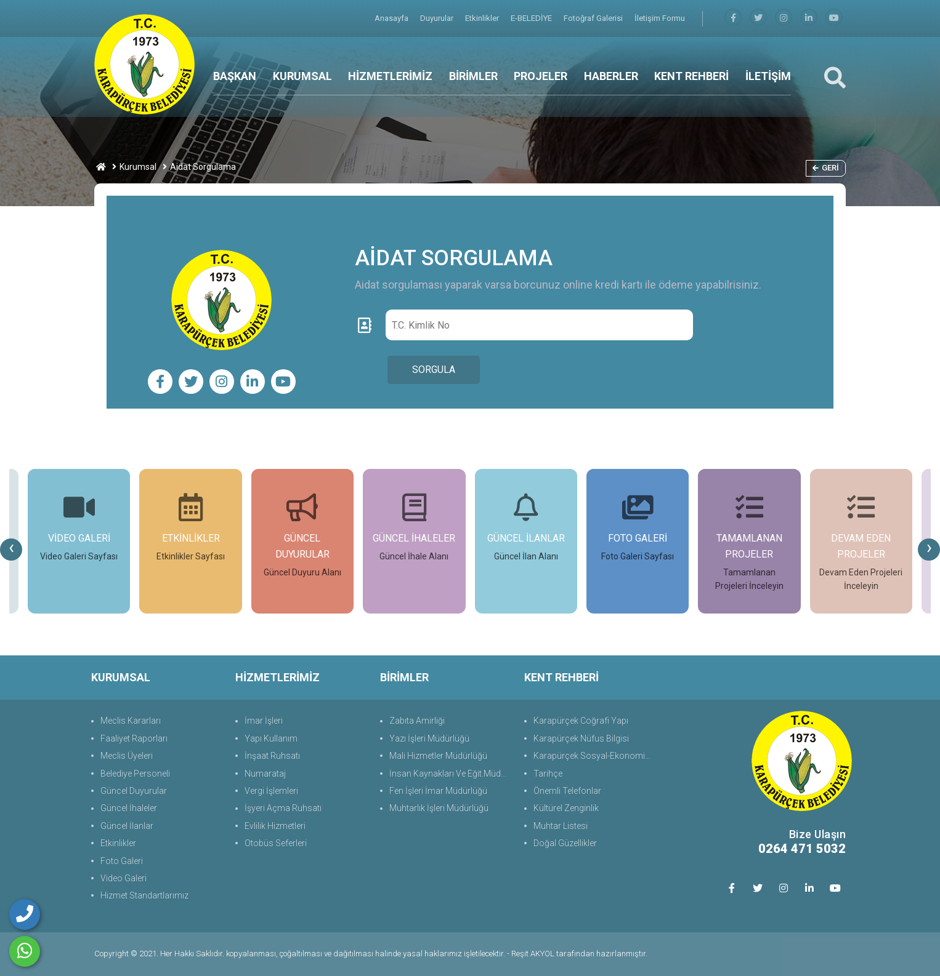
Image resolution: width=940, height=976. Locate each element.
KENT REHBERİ (691, 76)
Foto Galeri (121, 861)
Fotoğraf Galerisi (594, 18)
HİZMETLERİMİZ (390, 76)
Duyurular (437, 18)
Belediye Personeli (135, 773)
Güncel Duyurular (133, 791)
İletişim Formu (659, 18)
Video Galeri (123, 878)
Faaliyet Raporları (134, 738)
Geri (825, 167)
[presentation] (11, 549)
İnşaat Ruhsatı (272, 756)
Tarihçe (547, 773)
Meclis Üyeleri (126, 756)
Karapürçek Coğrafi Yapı (580, 721)
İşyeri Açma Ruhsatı (283, 808)
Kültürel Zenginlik (566, 808)
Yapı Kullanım (271, 738)
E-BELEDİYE (532, 18)
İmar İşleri (264, 721)
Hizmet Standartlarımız (144, 895)
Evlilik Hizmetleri (275, 826)
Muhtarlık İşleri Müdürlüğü (438, 808)
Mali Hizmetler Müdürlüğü (438, 756)
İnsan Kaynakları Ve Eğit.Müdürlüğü (450, 773)
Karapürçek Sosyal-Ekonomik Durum (594, 756)
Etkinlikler (483, 18)
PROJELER (540, 76)
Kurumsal (138, 167)
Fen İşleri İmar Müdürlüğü (438, 791)
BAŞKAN (234, 76)
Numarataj (265, 773)
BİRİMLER (473, 76)
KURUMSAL (302, 76)
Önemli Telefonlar (567, 791)
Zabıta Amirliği (417, 721)
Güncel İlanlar (126, 826)
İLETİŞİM (768, 76)
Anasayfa (392, 18)
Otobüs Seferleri (276, 843)
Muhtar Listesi (560, 826)
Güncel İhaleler (128, 808)
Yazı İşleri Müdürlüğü (429, 738)
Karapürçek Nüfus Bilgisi (581, 738)
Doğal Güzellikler (565, 843)
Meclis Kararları (130, 721)
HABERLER (611, 76)
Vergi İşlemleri (271, 791)
